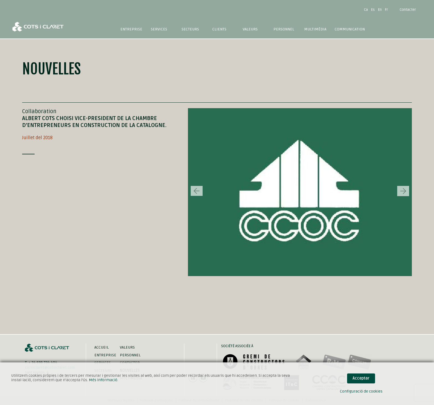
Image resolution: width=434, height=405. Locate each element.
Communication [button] (350, 29)
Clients (219, 29)
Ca (366, 9)
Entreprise (131, 29)
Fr (386, 9)
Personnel (283, 29)
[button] (403, 191)
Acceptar (361, 378)
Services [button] (159, 29)
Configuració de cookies (361, 391)
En (380, 9)
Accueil (101, 347)
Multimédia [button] (315, 29)
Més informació (103, 380)
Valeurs (250, 29)
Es (373, 9)
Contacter (408, 9)
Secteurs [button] (190, 29)
